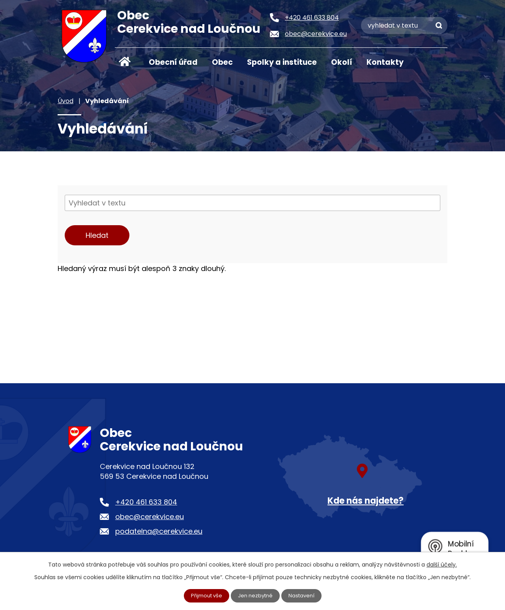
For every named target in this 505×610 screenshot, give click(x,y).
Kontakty (385, 62)
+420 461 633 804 (146, 502)
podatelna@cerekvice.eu (158, 531)
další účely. (441, 564)
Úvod (125, 61)
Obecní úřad (173, 62)
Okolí (341, 62)
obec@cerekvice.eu (149, 517)
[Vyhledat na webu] (404, 25)
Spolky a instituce (282, 62)
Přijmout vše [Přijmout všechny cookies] (204, 595)
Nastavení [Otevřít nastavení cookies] (304, 595)
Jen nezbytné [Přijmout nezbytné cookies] (256, 595)
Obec (222, 62)
